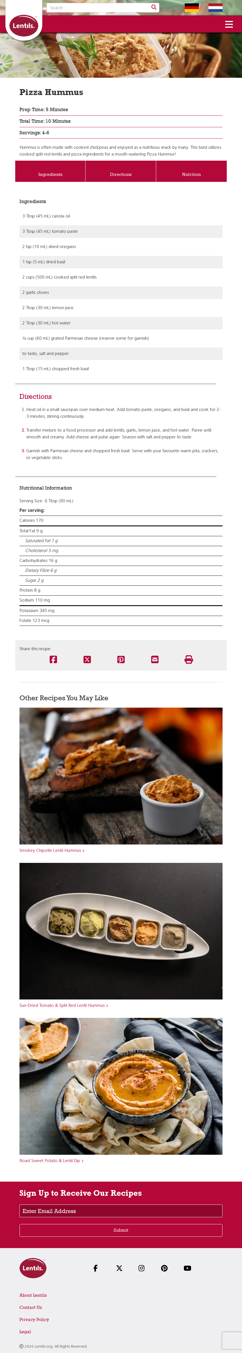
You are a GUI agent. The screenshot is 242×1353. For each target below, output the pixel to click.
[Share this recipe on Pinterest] (121, 660)
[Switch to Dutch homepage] (211, 7)
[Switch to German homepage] (187, 7)
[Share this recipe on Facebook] (53, 660)
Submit (121, 1230)
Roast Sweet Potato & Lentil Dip (49, 1161)
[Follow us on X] (121, 1268)
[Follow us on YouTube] (188, 1268)
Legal (25, 1331)
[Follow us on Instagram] (143, 1268)
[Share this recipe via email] (155, 660)
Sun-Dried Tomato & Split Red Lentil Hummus (62, 1005)
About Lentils (33, 1295)
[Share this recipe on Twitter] (87, 660)
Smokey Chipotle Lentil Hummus (50, 850)
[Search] (154, 7)
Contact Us (30, 1307)
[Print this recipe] (189, 660)
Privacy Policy (34, 1319)
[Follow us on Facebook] (98, 1268)
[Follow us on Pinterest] (166, 1268)
